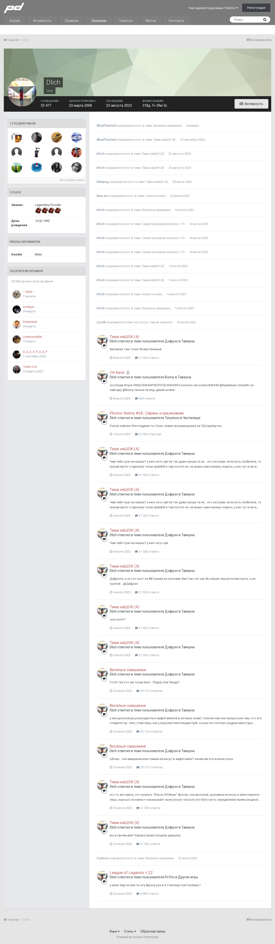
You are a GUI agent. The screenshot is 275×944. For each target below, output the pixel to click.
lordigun (28, 307)
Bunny (169, 377)
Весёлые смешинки (167, 125)
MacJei (102, 196)
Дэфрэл (171, 341)
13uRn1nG (30, 367)
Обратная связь (153, 931)
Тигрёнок (172, 418)
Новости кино (156, 196)
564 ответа (145, 398)
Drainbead (30, 322)
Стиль (130, 931)
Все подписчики (72, 180)
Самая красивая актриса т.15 (163, 224)
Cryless (102, 858)
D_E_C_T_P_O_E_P (35, 352)
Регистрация (256, 8)
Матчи (151, 21)
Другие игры (188, 877)
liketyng (102, 182)
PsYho (170, 877)
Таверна (188, 341)
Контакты (176, 21)
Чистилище (192, 418)
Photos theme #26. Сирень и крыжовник (147, 413)
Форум (15, 21)
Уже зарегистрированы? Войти (213, 8)
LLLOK (101, 322)
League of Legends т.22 (131, 872)
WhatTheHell (106, 125)
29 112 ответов (149, 691)
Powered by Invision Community (137, 937)
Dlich (100, 153)
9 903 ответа (147, 893)
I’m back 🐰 (120, 372)
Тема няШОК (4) (164, 139)
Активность (42, 21)
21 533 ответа (147, 358)
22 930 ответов (148, 434)
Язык (114, 931)
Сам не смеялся (160, 322)
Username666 (32, 337)
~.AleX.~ (29, 292)
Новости (126, 21)
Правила (71, 21)
